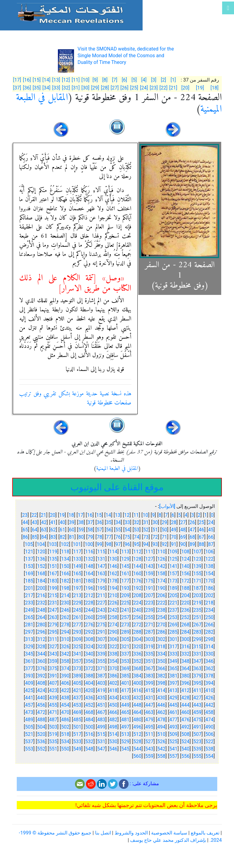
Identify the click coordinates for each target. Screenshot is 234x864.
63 (44, 530)
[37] (17, 88)
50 (164, 530)
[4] (144, 80)
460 (185, 712)
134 (65, 559)
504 (41, 727)
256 (137, 617)
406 (65, 683)
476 (185, 719)
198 (65, 588)
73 (146, 537)
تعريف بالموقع (205, 833)
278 (65, 625)
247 (53, 610)
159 (149, 573)
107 (197, 551)
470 (65, 712)
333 (173, 654)
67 (201, 537)
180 (89, 581)
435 (101, 698)
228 (89, 603)
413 (173, 690)
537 (29, 741)
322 (113, 646)
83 (53, 537)
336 (137, 654)
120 (41, 551)
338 (113, 654)
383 (149, 676)
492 (185, 727)
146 (113, 566)
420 (89, 690)
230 (65, 603)
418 (113, 690)
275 (101, 625)
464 (137, 712)
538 (209, 749)
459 (197, 712)
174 (161, 581)
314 (209, 646)
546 (113, 749)
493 (173, 727)
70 (173, 537)
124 (185, 559)
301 (173, 639)
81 (71, 537)
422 (65, 690)
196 (89, 588)
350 (161, 661)
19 (62, 515)
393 (29, 676)
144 (137, 566)
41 (53, 522)
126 (161, 559)
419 (101, 690)
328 (41, 646)
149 (77, 566)
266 (209, 625)
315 (197, 646)
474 (209, 719)
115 (101, 551)
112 (137, 551)
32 (136, 522)
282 (209, 632)
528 (137, 741)
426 (209, 698)
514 (113, 734)
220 (185, 603)
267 (197, 625)
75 (127, 537)
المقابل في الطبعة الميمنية (117, 468)
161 (125, 573)
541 (173, 749)
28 (173, 522)
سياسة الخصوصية (169, 833)
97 (118, 544)
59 (81, 530)
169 (29, 573)
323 (101, 646)
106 (209, 551)
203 (197, 595)
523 (197, 741)
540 (185, 749)
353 (125, 661)
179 (101, 581)
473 (29, 712)
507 (197, 734)
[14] (46, 80)
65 (25, 530)
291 (101, 632)
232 (41, 603)
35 (109, 522)
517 (77, 734)
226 (113, 603)
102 (65, 544)
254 (161, 617)
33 (127, 522)
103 (53, 544)
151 (53, 566)
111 (149, 551)
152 (41, 566)
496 (137, 727)
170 (209, 581)
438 (65, 698)
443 (197, 705)
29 (164, 522)
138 (209, 566)
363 (197, 668)
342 (65, 654)
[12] (66, 80)
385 (125, 676)
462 (161, 712)
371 (101, 668)
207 (149, 595)
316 (185, 646)
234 (209, 610)
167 (53, 573)
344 (41, 654)
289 (125, 632)
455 (53, 705)
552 (41, 749)
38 (81, 522)
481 (125, 719)
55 (118, 530)
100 (89, 544)
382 (161, 676)
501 (77, 727)
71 (164, 537)
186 (209, 588)
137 (29, 559)
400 (137, 683)
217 (29, 595)
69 (183, 537)
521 (29, 734)
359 (53, 661)
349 (173, 661)
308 (89, 639)
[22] (163, 88)
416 (137, 690)
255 (149, 617)
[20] (185, 88)
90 (183, 544)
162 (113, 573)
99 (99, 544)
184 (41, 581)
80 (81, 537)
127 (149, 559)
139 (197, 566)
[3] (154, 80)
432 (137, 698)
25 (201, 522)
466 (113, 712)
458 (209, 712)
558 (161, 756)
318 (161, 646)
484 (89, 719)
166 (65, 573)
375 (53, 668)
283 (197, 632)
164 (89, 573)
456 (41, 705)
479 (149, 719)
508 (185, 734)
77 (109, 537)
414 (161, 690)
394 (209, 683)
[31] (76, 88)
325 (77, 646)
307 (101, 639)
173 (173, 581)
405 (77, 683)
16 (90, 515)
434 (113, 698)
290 (113, 632)
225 (125, 603)
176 (137, 581)
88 (201, 544)
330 (209, 654)
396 (185, 683)
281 (29, 625)
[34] (46, 88)
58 (90, 530)
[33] (56, 88)
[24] (144, 88)
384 (137, 676)
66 (211, 537)
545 (125, 749)
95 (136, 544)
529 (125, 741)
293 (77, 632)
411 (197, 690)
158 (161, 573)
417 (125, 690)
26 (192, 522)
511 (149, 734)
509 (173, 734)
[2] (163, 80)
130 (113, 559)
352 (137, 661)
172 (185, 581)
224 (137, 603)
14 (108, 515)
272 (137, 625)
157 (173, 573)
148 (89, 566)
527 (149, 741)
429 (173, 698)
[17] (17, 80)
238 (161, 610)
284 (185, 632)
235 (197, 610)
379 (197, 676)
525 (173, 741)
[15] (37, 80)
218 (209, 603)
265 (29, 617)
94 (146, 544)
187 (197, 588)
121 (29, 551)
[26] (124, 88)
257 (125, 617)
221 (173, 603)
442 (209, 705)
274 (113, 625)
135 (53, 559)
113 (125, 551)
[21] (173, 88)
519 (53, 734)
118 (65, 551)
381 (173, 676)
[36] (27, 88)
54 (127, 530)
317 (173, 646)
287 (149, 632)
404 (89, 683)
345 (29, 654)
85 (34, 537)
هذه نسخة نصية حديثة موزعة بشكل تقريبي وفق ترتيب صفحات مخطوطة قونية (75, 398)
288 (137, 632)
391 (53, 676)
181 (77, 581)
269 (173, 625)
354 (113, 661)
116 (89, 551)
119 (53, 551)
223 (149, 603)
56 (109, 530)
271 (149, 625)
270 (161, 625)
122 (209, 559)
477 (173, 719)
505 (29, 727)
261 (77, 617)
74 (136, 537)
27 (183, 522)
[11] (76, 80)
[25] (134, 88)
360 (41, 661)
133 (77, 559)
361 (29, 661)
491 (197, 727)
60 (71, 530)
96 (127, 544)
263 (53, 617)
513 (125, 734)
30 (155, 522)
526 (161, 741)
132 (89, 559)
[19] (200, 88)
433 (125, 698)
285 (173, 632)
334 (161, 654)
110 (161, 551)
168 (41, 573)
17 (80, 515)
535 (53, 741)
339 (101, 654)
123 (197, 559)
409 (29, 683)
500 (89, 727)
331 (197, 654)
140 (185, 566)
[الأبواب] (167, 506)
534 (65, 741)
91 (173, 544)
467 (101, 712)
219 (197, 603)
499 (101, 727)
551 (53, 749)
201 (29, 588)
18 (71, 515)
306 (113, 639)
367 (149, 668)
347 (197, 661)
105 (29, 544)
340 (89, 654)
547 (101, 749)
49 (173, 530)
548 (89, 749)
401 (125, 683)
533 (77, 741)
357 (77, 661)
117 (77, 551)
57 (99, 530)
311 (53, 639)
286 (161, 632)
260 (89, 617)
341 (77, 654)
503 (53, 727)
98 (109, 544)
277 (77, 625)
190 (161, 588)
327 (53, 646)
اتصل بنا (103, 833)
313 (29, 639)
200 (41, 588)
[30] (85, 88)
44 (25, 522)
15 (99, 515)
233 (29, 603)
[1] (173, 80)
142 (161, 566)
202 (209, 595)
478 (161, 719)
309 (77, 639)
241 (125, 610)
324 (89, 646)
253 (173, 617)
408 (41, 683)
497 (125, 727)
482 (113, 719)
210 (113, 595)
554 (209, 756)
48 (183, 530)
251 (197, 617)
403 (101, 683)
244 (89, 610)
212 (89, 595)
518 (65, 734)
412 (185, 690)
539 (197, 749)
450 (113, 705)
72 (155, 537)
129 (125, 559)
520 (41, 734)
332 (185, 654)
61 (62, 530)
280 (41, 625)
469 (77, 712)
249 (29, 610)
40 (62, 522)
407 (53, 683)
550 (65, 749)
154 (209, 573)
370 (113, 668)
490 (209, 727)
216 (41, 595)
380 (185, 676)
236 (185, 610)
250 (209, 617)
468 (89, 712)
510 (161, 734)
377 (29, 668)
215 (53, 595)
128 (137, 559)
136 (41, 559)
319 (149, 646)
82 (62, 537)
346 (209, 661)
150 (65, 566)
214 (65, 595)
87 (211, 544)
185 (29, 581)
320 (137, 646)
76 (118, 537)
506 (209, 734)
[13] (56, 80)
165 (77, 573)
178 (113, 581)
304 (137, 639)
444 (185, 705)
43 (34, 522)
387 (101, 676)
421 (77, 690)
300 (185, 639)
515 (101, 734)
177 (125, 581)
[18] (214, 88)
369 (125, 668)
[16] (27, 80)
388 (89, 676)
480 (137, 719)
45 (211, 530)
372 (89, 668)
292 (89, 632)
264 (41, 617)
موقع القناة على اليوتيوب (117, 487)
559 (149, 756)
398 (161, 683)
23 (25, 515)
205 (173, 595)
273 (125, 625)
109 (173, 551)
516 (89, 734)
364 (185, 668)
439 (53, 698)
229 (77, 603)
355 (101, 661)
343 (53, 654)
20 (52, 515)
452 (89, 705)
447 (149, 705)
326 (65, 646)
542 (161, 749)
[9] (95, 80)
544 (137, 749)
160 (137, 573)
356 (89, 661)
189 (173, 588)
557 (173, 756)
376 (41, 668)
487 (53, 719)
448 (137, 705)
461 (173, 712)
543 (149, 749)
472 (41, 712)
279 (53, 625)
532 (89, 741)
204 (185, 595)
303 (149, 639)
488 (41, 719)
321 (125, 646)
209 (125, 595)
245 (77, 610)
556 (185, 756)
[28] (105, 88)
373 (77, 668)
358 (65, 661)
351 (149, 661)
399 (149, 683)
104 (41, 544)
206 (161, 595)
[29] (95, 88)
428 (185, 698)
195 (101, 588)
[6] (124, 80)
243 (101, 610)
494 (161, 727)
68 (192, 537)
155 (197, 573)
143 (149, 566)
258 (113, 617)
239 (149, 610)
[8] (105, 80)
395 (197, 683)
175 (149, 581)
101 (77, 544)
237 (173, 610)
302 (161, 639)
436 (89, 698)
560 (137, 756)
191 (149, 588)
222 (161, 603)
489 (29, 719)
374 (65, 668)
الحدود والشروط (131, 833)
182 (65, 581)
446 (161, 705)
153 (29, 566)
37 (90, 522)
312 (41, 639)
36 (99, 522)
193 (125, 588)
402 (113, 683)
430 (161, 698)
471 (53, 712)
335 (149, 654)
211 (101, 595)
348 (185, 661)
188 (185, 588)
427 (197, 698)
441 (29, 698)
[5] (134, 80)
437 (77, 698)
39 (71, 522)
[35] (37, 88)
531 (101, 741)
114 (113, 551)
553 (29, 749)
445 (173, 705)
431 (149, 698)
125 (173, 559)
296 (41, 632)
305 (125, 639)
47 (192, 530)
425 (29, 690)
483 (101, 719)
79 (90, 537)
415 (149, 690)
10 (145, 515)
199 (53, 588)
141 (173, 566)
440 (41, 698)
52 (146, 530)
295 (53, 632)
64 (34, 530)
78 (99, 537)
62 (53, 530)
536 (41, 741)
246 (65, 610)
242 (113, 610)
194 (113, 588)
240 (137, 610)
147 (101, 566)
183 (53, 581)
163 (101, 573)
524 (185, 741)
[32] (66, 88)
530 (113, 741)
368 (137, 668)
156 (185, 573)
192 (137, 588)
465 (125, 712)
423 (53, 690)
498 (113, 727)
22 (34, 515)
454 (65, 705)
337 (125, 654)
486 (65, 719)
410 (209, 690)
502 (65, 727)
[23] (154, 88)
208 (137, 595)
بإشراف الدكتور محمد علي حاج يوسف (168, 840)
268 (185, 625)
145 (125, 566)
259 (101, 617)
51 (155, 530)
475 (197, 719)
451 (101, 705)
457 (29, 705)
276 (89, 625)
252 (185, 617)
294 (65, 632)
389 (77, 676)
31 (146, 522)
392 (41, 676)
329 (29, 646)
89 (192, 544)
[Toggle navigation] (228, 8)
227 (101, 603)
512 (137, 734)
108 (185, 551)
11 (136, 515)
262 (65, 617)
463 (149, 712)
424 (41, 690)
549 (77, 749)
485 (77, 719)
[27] (115, 88)
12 (126, 515)
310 (65, 639)
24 (211, 522)
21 (43, 515)
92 (164, 544)
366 (161, 668)
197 (77, 588)
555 (197, 756)
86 (25, 537)
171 (197, 581)
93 (155, 544)
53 (136, 530)
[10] (85, 80)
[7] (115, 80)
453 (77, 705)
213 (77, 595)
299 (197, 639)
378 (209, 676)
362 (209, 668)
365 (173, 668)
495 (149, 727)
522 (209, 741)
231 (53, 603)
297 (29, 632)
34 (118, 522)
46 (201, 530)
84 (44, 537)
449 (125, 705)
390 (65, 676)
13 (117, 515)
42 (44, 522)
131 (101, 559)
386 (113, 676)
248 (41, 610)
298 (209, 639)
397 (173, 683)
